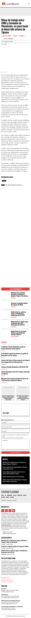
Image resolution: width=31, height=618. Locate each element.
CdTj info (10, 38)
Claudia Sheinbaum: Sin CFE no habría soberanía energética (15, 373)
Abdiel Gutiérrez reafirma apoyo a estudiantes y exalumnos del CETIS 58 (18, 313)
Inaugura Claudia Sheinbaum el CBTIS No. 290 (14, 367)
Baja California (14, 336)
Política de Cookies (6, 579)
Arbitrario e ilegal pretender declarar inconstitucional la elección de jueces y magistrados (8, 397)
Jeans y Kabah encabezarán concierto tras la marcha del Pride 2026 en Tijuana (14, 472)
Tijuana (15, 36)
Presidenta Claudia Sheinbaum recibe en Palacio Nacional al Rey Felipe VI (13, 348)
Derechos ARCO (5, 577)
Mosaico (13, 298)
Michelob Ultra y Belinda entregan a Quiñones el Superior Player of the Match (19, 294)
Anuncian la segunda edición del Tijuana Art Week (19, 304)
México (3, 350)
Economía (3, 364)
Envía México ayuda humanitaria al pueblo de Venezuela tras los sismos (14, 354)
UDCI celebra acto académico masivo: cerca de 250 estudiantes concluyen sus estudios (23, 397)
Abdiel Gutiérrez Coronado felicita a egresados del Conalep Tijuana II (18, 332)
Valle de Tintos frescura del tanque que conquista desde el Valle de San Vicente (15, 480)
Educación (13, 317)
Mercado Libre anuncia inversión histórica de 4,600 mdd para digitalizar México (14, 379)
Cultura (13, 306)
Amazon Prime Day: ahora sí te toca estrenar (13, 476)
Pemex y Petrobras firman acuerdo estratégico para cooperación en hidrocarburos (15, 361)
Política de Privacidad (6, 580)
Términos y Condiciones (7, 582)
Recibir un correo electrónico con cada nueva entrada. (13, 437)
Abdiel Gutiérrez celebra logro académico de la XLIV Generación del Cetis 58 (19, 323)
